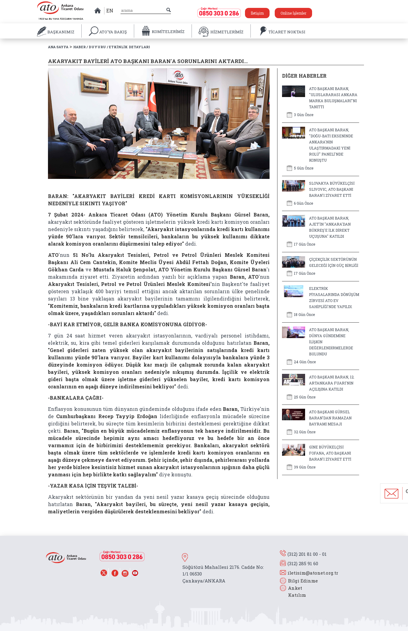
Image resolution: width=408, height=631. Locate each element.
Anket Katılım (294, 591)
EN (109, 10)
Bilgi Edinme (303, 581)
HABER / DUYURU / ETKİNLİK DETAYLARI (111, 47)
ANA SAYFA (58, 47)
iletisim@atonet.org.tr (312, 573)
